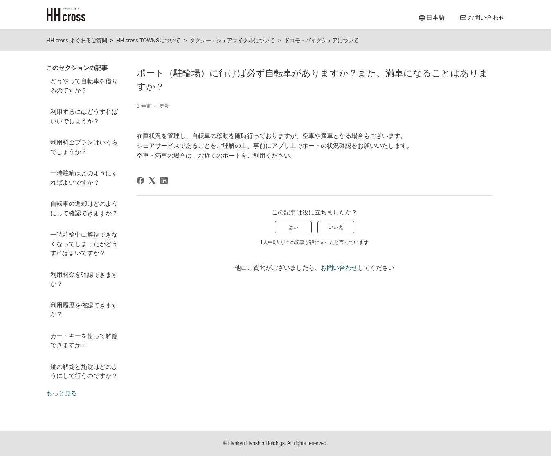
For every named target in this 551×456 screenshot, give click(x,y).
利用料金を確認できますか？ (84, 279)
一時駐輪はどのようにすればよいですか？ (84, 177)
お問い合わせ (339, 267)
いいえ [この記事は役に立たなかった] (335, 227)
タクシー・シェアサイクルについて (232, 40)
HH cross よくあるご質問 (77, 40)
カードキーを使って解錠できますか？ (84, 340)
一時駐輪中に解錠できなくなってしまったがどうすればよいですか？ (84, 243)
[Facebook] (140, 180)
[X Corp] (152, 180)
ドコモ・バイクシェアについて (321, 40)
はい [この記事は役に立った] (293, 227)
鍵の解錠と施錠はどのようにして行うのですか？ (84, 371)
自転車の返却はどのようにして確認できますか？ (84, 208)
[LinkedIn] (164, 180)
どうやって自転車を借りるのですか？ (84, 85)
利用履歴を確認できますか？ (84, 310)
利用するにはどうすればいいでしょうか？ (84, 116)
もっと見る (61, 393)
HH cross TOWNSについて (148, 40)
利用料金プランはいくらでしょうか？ (84, 147)
